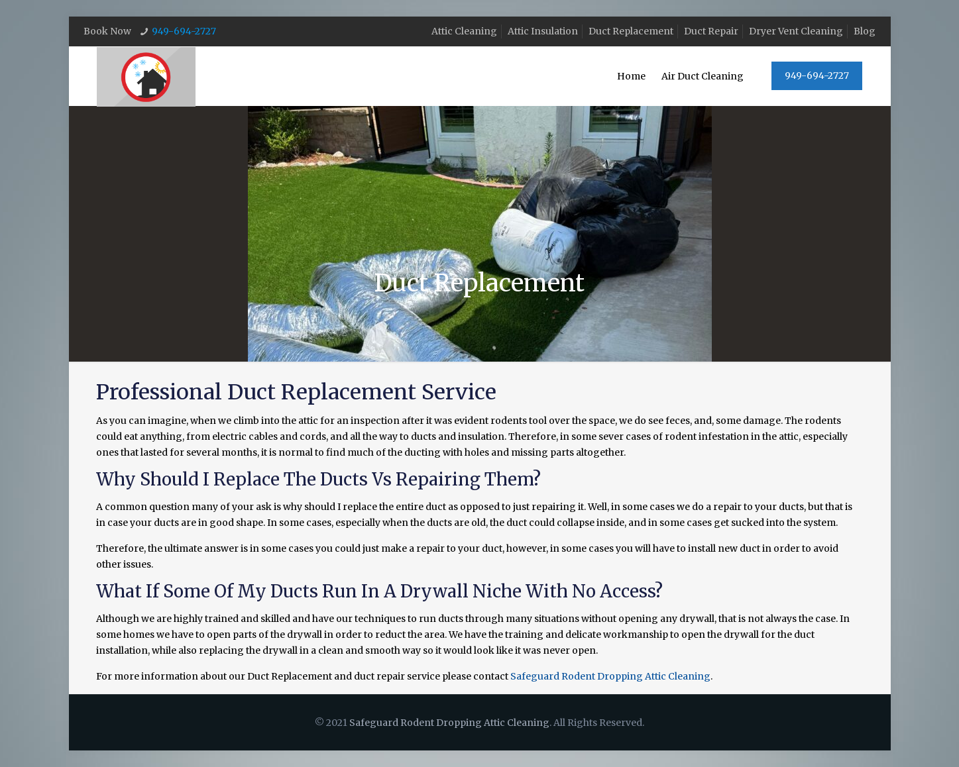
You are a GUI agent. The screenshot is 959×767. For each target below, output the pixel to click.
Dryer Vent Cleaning (796, 31)
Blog (864, 31)
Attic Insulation (543, 31)
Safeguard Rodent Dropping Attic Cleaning (610, 676)
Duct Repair (711, 31)
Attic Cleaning (464, 31)
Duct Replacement (631, 31)
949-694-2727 (184, 31)
